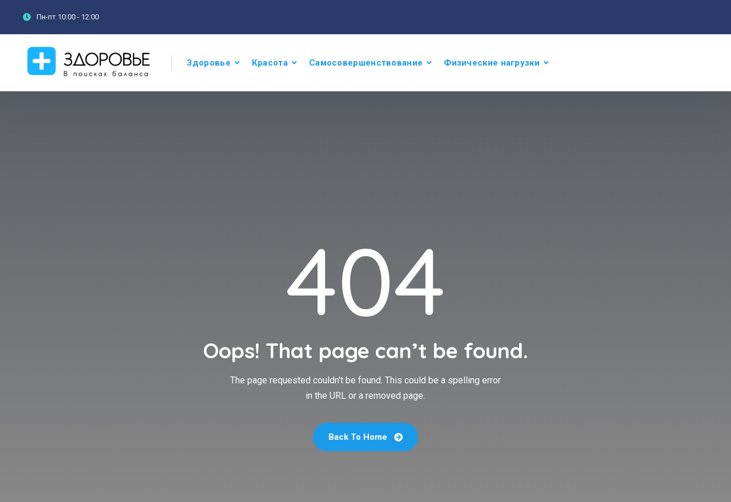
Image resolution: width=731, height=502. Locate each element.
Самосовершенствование (366, 63)
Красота (270, 63)
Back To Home (365, 437)
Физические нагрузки (492, 63)
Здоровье (208, 63)
